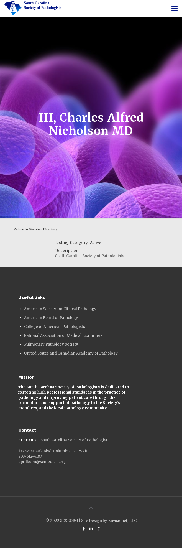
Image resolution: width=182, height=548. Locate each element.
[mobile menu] (174, 8)
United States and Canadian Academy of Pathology (71, 353)
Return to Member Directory (35, 229)
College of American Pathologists (54, 326)
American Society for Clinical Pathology (60, 309)
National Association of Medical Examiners (63, 335)
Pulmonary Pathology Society (51, 344)
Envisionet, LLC (122, 520)
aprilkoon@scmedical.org (42, 461)
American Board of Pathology (51, 317)
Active (95, 242)
